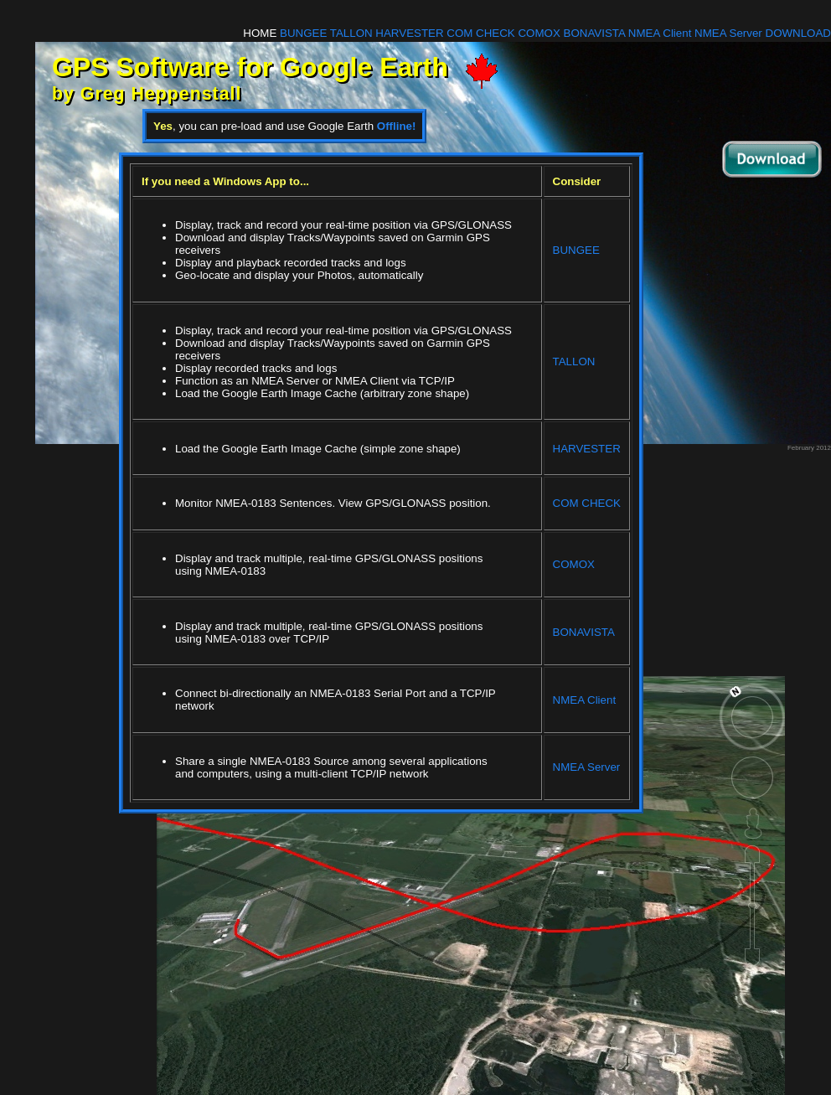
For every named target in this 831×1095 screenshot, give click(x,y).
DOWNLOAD (799, 33)
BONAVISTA (595, 33)
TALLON (351, 33)
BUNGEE (303, 33)
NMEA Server (728, 33)
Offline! (396, 126)
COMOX (539, 33)
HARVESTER (409, 33)
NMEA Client (660, 33)
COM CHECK (480, 33)
